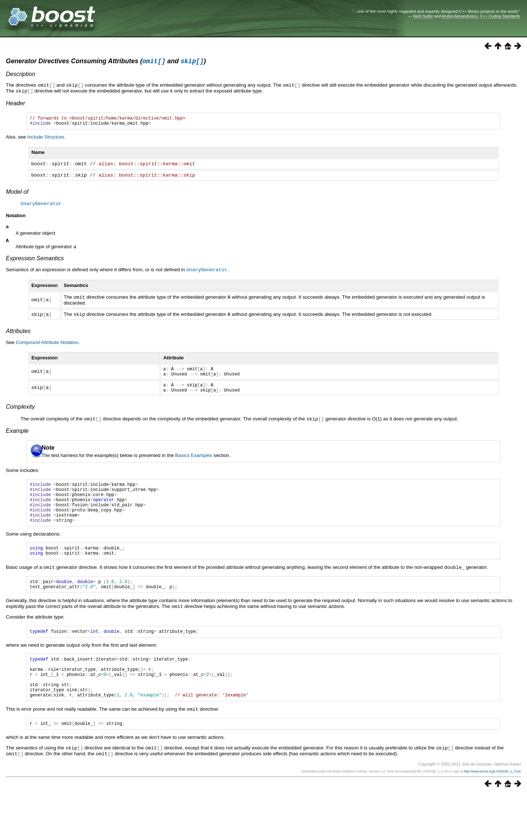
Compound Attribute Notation (47, 345)
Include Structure (45, 139)
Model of (17, 194)
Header (15, 104)
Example (17, 438)
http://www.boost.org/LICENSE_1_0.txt (492, 801)
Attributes (18, 334)
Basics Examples (193, 462)
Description (20, 75)
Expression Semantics (35, 263)
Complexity (20, 414)
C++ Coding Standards (500, 16)
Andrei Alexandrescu (460, 16)
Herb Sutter (423, 16)
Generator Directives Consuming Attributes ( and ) (106, 62)
